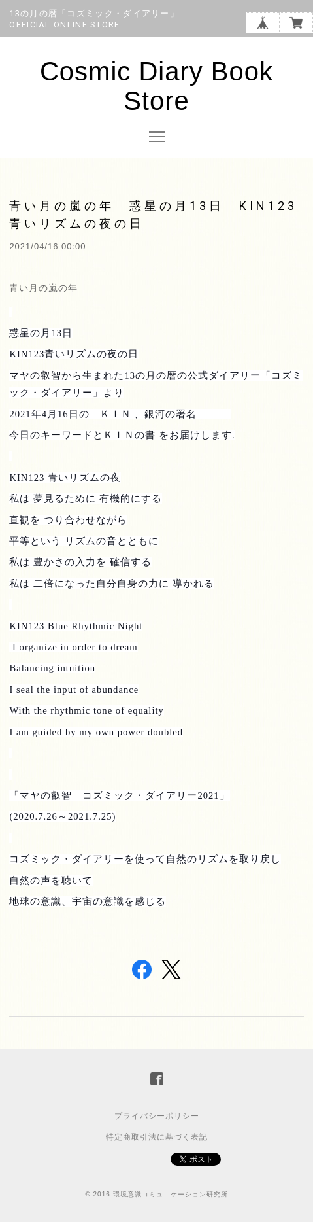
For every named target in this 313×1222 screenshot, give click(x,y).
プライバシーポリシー (156, 1116)
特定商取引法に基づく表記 (157, 1137)
